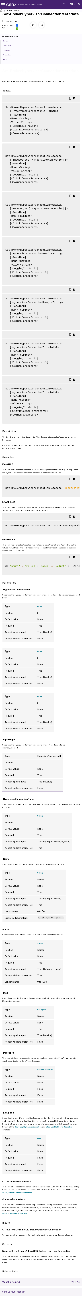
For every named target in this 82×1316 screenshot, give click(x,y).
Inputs (7, 59)
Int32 (39, 606)
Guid (39, 1138)
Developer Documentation (25, 5)
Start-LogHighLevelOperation (28, 1127)
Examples (8, 50)
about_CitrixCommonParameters (17, 1193)
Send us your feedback (13, 1292)
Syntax (7, 41)
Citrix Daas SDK (13, 10)
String (40, 816)
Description (9, 45)
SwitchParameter (45, 1069)
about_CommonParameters (14, 1213)
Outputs (7, 64)
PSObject (41, 1010)
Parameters (8, 55)
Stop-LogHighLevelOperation (59, 1127)
